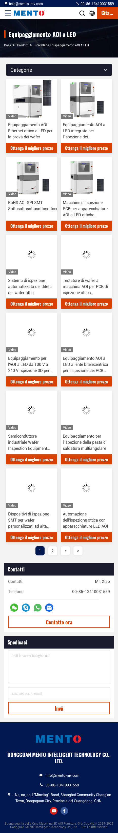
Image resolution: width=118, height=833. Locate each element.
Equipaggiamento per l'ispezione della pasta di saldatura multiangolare (85, 442)
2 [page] (53, 551)
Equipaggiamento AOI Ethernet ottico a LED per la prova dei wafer (30, 130)
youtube (53, 811)
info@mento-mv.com (23, 3)
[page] (65, 550)
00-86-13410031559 (95, 3)
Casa (7, 45)
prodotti (22, 45)
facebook (64, 811)
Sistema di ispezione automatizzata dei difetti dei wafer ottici (30, 286)
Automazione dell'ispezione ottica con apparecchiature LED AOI (85, 520)
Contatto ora (59, 622)
